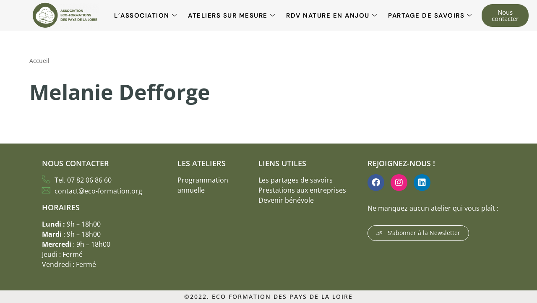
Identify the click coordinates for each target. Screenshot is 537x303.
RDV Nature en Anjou (331, 15)
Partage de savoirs (430, 15)
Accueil (39, 61)
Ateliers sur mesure (231, 15)
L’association (145, 15)
